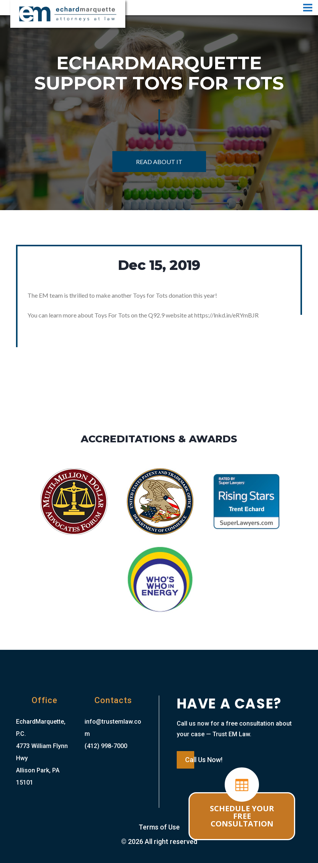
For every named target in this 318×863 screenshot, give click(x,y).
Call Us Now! (203, 760)
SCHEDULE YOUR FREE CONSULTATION (242, 816)
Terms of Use (159, 827)
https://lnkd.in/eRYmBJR (226, 315)
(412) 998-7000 (106, 746)
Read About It (159, 161)
